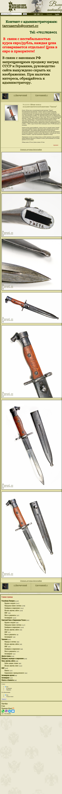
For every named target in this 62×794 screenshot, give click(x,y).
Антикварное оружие (8, 675)
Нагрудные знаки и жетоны (13, 605)
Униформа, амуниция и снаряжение (13, 658)
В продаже (8, 688)
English (57, 14)
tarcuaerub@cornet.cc (20, 26)
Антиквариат (9, 617)
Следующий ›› (41, 95)
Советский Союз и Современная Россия (14, 620)
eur (35, 14)
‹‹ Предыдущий (20, 95)
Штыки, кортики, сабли (12, 610)
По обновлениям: (6, 692)
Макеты (7, 670)
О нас (3, 706)
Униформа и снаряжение (12, 608)
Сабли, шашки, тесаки (11, 663)
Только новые (9, 696)
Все (6, 686)
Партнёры (5, 703)
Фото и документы (10, 615)
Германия (4, 639)
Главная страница (7, 597)
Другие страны (6, 656)
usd (38, 14)
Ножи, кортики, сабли (8, 661)
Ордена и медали (10, 603)
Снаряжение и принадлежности (15, 673)
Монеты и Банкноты (8, 680)
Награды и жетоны (11, 641)
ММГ (6, 613)
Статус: (3, 684)
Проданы (8, 689)
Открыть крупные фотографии (31, 149)
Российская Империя (8, 601)
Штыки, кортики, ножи (12, 665)
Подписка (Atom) (8, 708)
